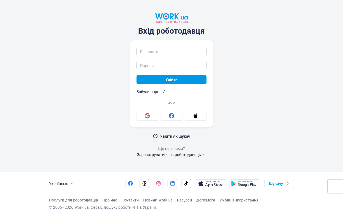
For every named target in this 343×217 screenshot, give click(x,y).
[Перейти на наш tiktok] (186, 183)
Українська (62, 184)
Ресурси (184, 200)
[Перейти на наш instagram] (158, 183)
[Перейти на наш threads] (144, 183)
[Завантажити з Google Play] (244, 183)
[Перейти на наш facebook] (130, 183)
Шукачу (279, 184)
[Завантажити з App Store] (211, 183)
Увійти (171, 79)
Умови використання (239, 200)
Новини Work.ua (158, 200)
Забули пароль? (151, 91)
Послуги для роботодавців (73, 200)
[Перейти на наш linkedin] (172, 183)
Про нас (109, 200)
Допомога (205, 200)
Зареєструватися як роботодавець (171, 154)
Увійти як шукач (171, 136)
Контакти (130, 200)
